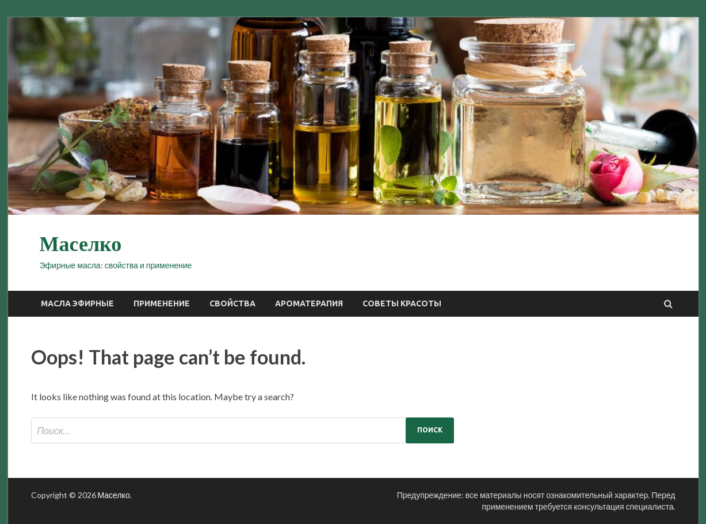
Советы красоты (401, 303)
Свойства (232, 303)
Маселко (81, 244)
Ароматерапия (309, 303)
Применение (161, 303)
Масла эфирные (77, 303)
